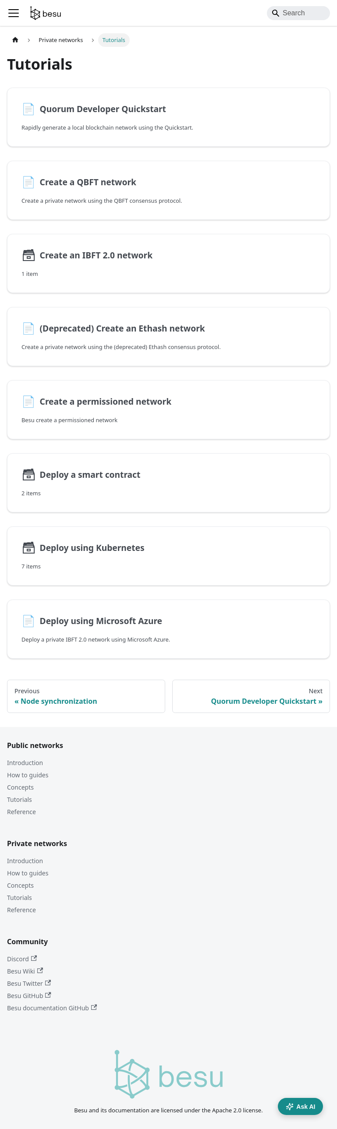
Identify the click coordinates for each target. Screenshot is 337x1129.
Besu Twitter (29, 983)
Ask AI (300, 1107)
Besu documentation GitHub (52, 1008)
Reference (21, 812)
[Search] (298, 13)
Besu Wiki (25, 971)
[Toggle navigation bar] (13, 13)
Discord (22, 959)
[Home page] (15, 40)
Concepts (20, 787)
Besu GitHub (29, 995)
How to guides (27, 775)
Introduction (25, 763)
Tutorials (19, 799)
